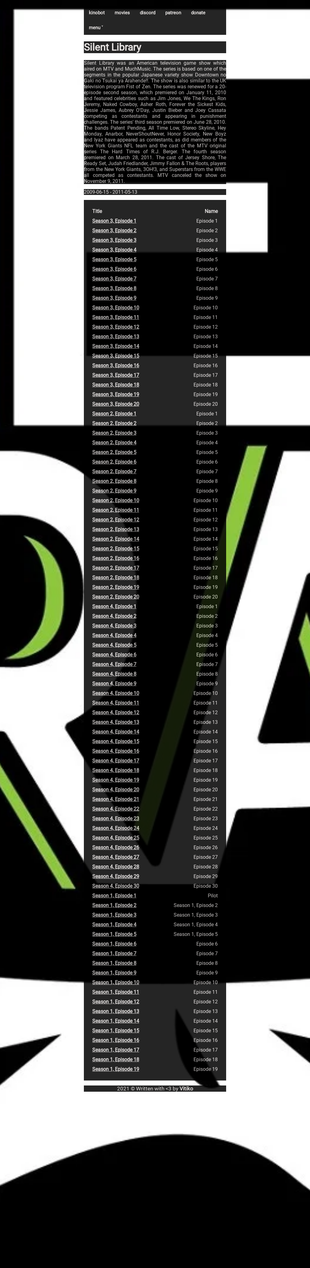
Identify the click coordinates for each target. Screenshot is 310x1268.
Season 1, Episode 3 (114, 915)
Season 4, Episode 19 (115, 780)
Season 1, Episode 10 (115, 982)
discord (147, 13)
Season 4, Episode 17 (115, 761)
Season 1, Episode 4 (114, 925)
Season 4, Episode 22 (115, 809)
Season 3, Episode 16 (115, 365)
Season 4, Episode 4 (114, 635)
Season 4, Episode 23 (115, 818)
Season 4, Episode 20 (115, 790)
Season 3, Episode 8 (114, 288)
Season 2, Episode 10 (115, 500)
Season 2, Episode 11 (115, 510)
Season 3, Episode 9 (114, 298)
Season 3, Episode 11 (115, 317)
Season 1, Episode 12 (115, 1002)
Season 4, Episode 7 (114, 664)
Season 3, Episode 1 (114, 221)
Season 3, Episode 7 (114, 279)
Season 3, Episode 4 (114, 250)
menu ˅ (96, 27)
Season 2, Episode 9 (114, 491)
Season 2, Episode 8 (114, 481)
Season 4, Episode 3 (114, 626)
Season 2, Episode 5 (114, 452)
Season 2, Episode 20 (115, 597)
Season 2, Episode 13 (115, 529)
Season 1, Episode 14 (115, 1021)
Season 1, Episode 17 (115, 1050)
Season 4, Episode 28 (115, 867)
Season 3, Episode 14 (115, 346)
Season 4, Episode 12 (115, 712)
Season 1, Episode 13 (115, 1011)
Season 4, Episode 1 (114, 606)
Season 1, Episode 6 (114, 944)
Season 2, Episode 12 (115, 520)
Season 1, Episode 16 (115, 1040)
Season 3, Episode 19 (115, 394)
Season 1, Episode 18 (115, 1059)
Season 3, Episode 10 (115, 308)
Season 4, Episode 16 (115, 751)
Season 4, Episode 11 (115, 703)
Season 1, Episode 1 (114, 896)
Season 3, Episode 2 (114, 231)
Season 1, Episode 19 (115, 1069)
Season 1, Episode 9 (114, 973)
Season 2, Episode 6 (114, 462)
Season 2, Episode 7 (114, 471)
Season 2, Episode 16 (115, 558)
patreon (173, 13)
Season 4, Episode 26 (115, 847)
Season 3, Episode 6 (114, 269)
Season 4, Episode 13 (115, 722)
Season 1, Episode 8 (114, 963)
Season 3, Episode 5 (114, 259)
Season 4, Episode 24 (115, 828)
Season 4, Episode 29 (115, 876)
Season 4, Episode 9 (114, 684)
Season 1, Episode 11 (115, 992)
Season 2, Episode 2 (114, 423)
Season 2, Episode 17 (115, 568)
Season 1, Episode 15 (115, 1031)
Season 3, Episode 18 (115, 385)
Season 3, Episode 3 (114, 240)
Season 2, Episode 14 (115, 539)
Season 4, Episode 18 (115, 770)
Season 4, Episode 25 (115, 838)
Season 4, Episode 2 (114, 616)
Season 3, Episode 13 (115, 337)
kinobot (97, 13)
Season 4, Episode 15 (115, 741)
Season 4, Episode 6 (114, 655)
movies (122, 13)
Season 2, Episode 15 (115, 549)
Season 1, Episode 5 (114, 934)
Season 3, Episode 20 (115, 404)
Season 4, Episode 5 (114, 645)
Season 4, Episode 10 (115, 693)
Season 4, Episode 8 (114, 674)
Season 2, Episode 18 (115, 578)
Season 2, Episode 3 (114, 433)
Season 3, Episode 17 (115, 375)
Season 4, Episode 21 (115, 799)
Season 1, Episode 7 (114, 953)
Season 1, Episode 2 (114, 905)
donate (198, 13)
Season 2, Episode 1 (114, 414)
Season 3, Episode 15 (115, 356)
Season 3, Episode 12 (115, 327)
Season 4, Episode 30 (115, 886)
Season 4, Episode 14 (115, 732)
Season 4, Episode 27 (115, 857)
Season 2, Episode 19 (115, 587)
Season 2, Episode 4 (114, 443)
